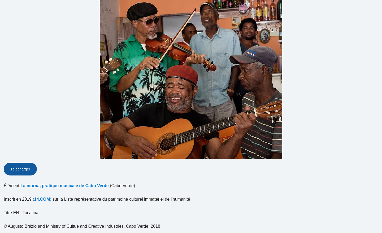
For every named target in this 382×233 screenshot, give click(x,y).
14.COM (42, 199)
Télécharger (20, 169)
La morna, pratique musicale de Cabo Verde (64, 185)
